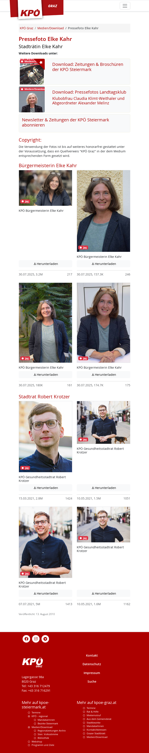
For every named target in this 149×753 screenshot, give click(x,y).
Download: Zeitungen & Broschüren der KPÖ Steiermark (87, 66)
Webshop (37, 741)
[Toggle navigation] (125, 5)
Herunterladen (52, 263)
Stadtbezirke (93, 722)
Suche (92, 681)
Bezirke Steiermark (48, 723)
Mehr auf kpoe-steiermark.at (35, 705)
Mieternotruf (94, 715)
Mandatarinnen (46, 719)
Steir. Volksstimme (48, 734)
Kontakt (92, 655)
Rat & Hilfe (92, 711)
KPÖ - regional (40, 716)
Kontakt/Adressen (96, 729)
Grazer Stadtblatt (96, 733)
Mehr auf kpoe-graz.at (96, 702)
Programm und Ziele (43, 745)
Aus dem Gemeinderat (99, 719)
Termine (36, 712)
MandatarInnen (95, 726)
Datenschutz (92, 664)
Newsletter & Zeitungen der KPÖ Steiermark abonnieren (65, 122)
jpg (25, 201)
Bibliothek (43, 737)
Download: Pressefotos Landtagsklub (89, 92)
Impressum (92, 673)
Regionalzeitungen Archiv (52, 730)
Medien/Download (42, 727)
